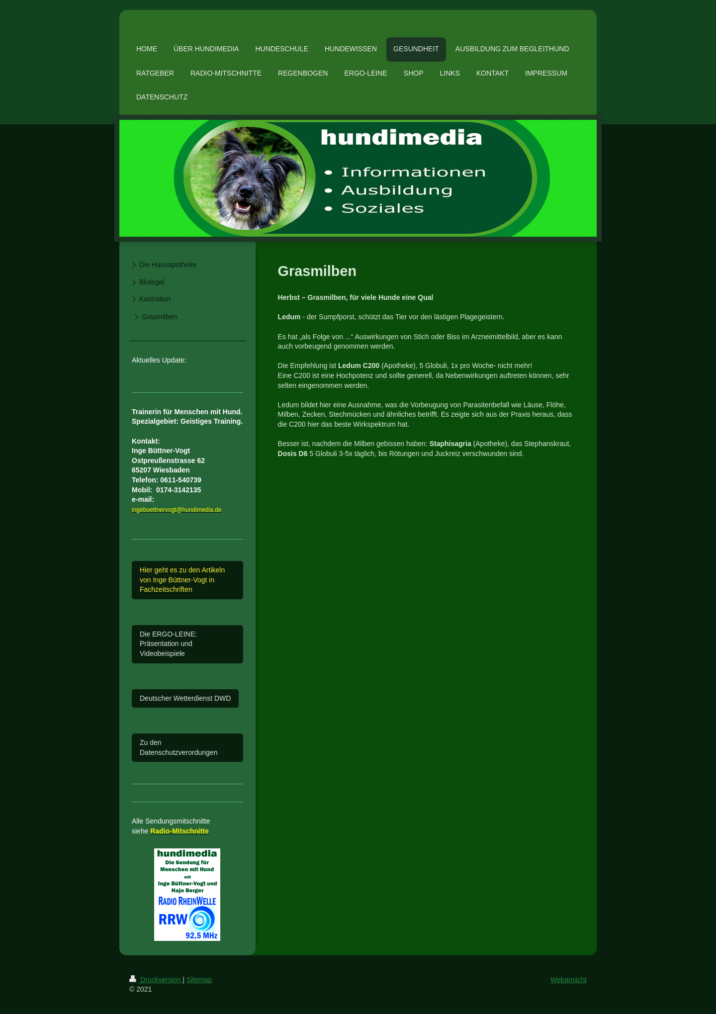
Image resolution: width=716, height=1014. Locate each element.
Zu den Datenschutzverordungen (178, 747)
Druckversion (155, 980)
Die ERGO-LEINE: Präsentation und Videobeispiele (168, 643)
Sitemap (199, 980)
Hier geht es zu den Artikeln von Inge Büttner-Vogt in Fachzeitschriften (182, 579)
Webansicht (568, 980)
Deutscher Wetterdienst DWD (185, 698)
